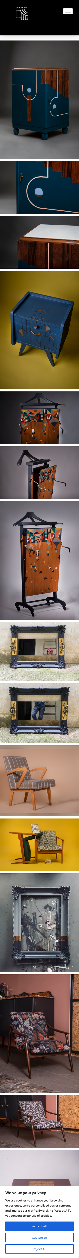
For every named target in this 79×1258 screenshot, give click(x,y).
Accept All (39, 1226)
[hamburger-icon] (68, 11)
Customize (39, 1237)
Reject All (39, 1249)
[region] (39, 1222)
